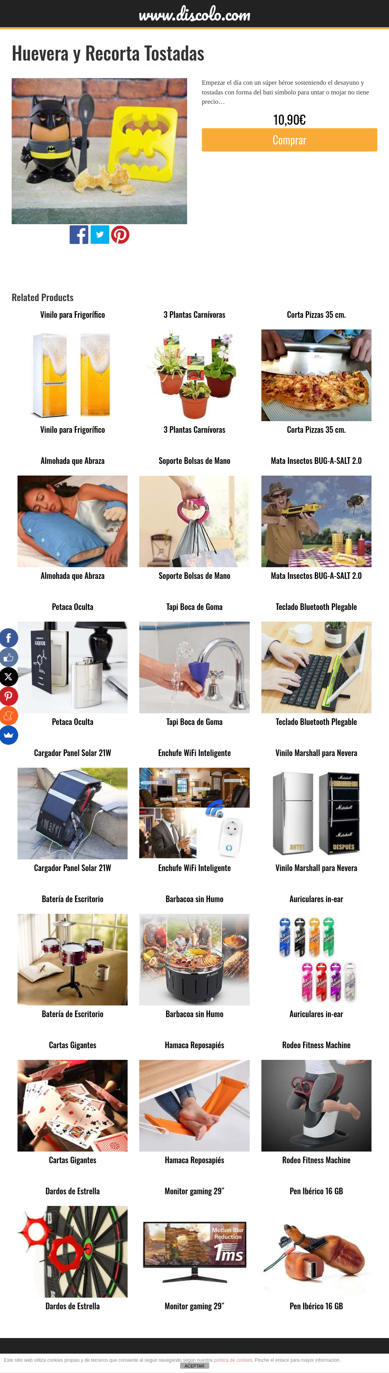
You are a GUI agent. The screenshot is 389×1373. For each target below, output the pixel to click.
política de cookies (233, 1360)
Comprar (290, 140)
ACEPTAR (194, 1366)
